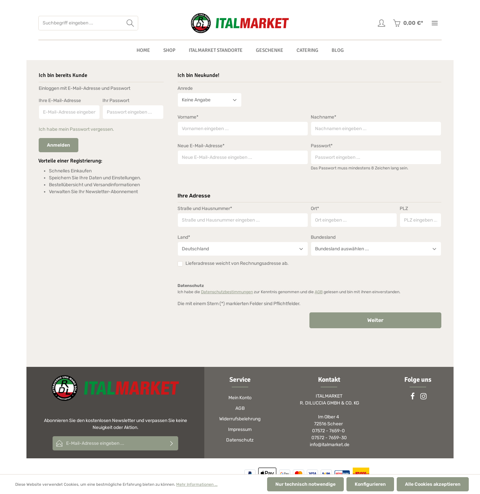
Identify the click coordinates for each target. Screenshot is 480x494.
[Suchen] (130, 23)
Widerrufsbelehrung (239, 419)
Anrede (185, 88)
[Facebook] (413, 398)
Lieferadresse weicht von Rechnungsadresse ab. (237, 263)
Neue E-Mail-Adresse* (201, 146)
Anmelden (58, 145)
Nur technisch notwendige (305, 484)
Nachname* (323, 117)
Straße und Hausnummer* (205, 208)
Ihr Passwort (115, 100)
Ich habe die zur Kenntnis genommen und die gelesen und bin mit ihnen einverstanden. (289, 292)
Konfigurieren (370, 484)
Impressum (240, 429)
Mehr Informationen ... (197, 484)
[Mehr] (434, 23)
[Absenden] (171, 443)
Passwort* (322, 146)
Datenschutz (240, 440)
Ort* (315, 208)
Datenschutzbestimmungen (227, 292)
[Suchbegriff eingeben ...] (80, 23)
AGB (319, 292)
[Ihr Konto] (381, 23)
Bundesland (323, 237)
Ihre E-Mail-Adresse (60, 100)
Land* (184, 237)
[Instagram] (423, 398)
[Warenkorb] (408, 23)
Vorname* (188, 117)
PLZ (404, 208)
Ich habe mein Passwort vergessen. (76, 129)
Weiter (375, 320)
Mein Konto (240, 398)
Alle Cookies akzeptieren (432, 484)
